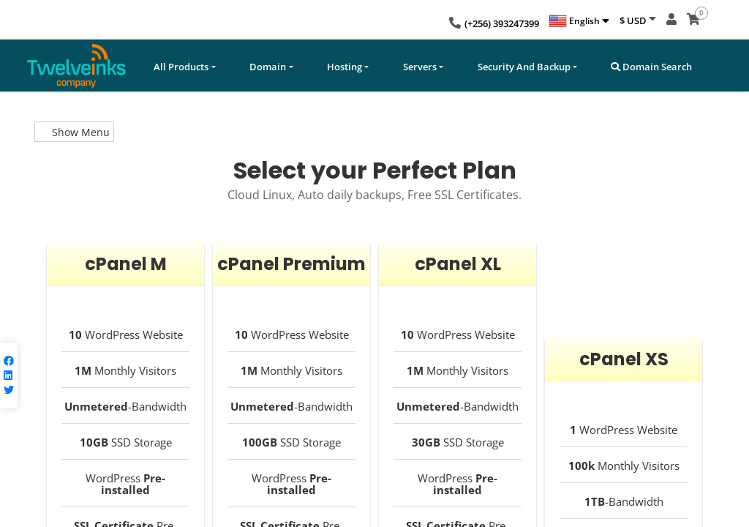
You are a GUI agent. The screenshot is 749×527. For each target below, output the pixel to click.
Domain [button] (267, 66)
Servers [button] (420, 66)
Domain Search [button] (651, 66)
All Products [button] (181, 66)
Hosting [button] (344, 66)
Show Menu (74, 132)
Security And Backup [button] (524, 66)
